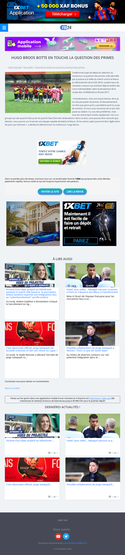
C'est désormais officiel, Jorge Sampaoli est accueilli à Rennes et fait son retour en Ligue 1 (32, 349)
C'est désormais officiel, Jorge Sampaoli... (29, 484)
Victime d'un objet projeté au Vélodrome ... (30, 440)
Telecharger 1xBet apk (100, 398)
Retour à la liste (12, 388)
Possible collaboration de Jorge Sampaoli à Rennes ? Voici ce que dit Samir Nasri (90, 349)
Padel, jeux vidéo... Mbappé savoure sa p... (90, 440)
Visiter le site (50, 191)
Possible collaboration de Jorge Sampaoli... (90, 484)
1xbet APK (62, 520)
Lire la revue (75, 191)
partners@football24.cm (75, 543)
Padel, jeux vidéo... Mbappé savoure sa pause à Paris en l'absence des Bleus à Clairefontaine (92, 291)
